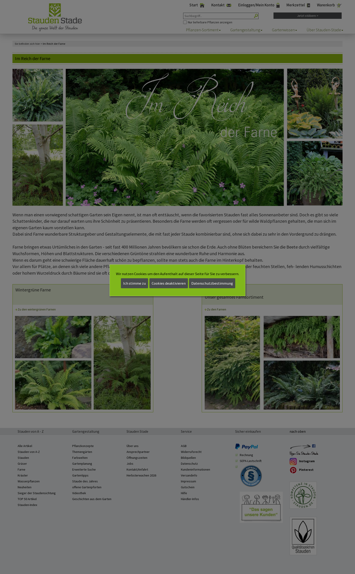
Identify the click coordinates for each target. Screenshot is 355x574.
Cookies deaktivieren (169, 283)
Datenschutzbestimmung (212, 283)
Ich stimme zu (134, 283)
